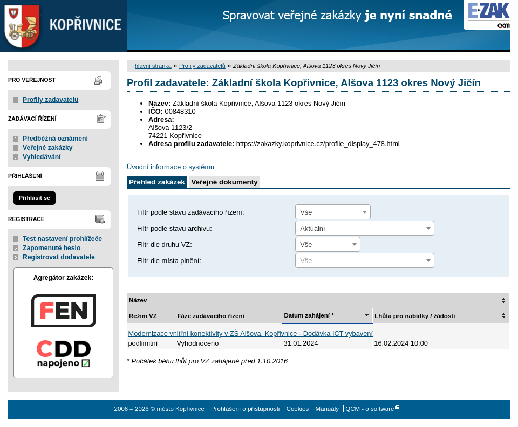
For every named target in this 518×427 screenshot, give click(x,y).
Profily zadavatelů (50, 100)
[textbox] (365, 260)
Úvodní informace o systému (170, 167)
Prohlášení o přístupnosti (245, 408)
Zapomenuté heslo (51, 248)
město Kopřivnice (63, 26)
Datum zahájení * (308, 315)
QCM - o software (369, 408)
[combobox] (333, 211)
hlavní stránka (153, 66)
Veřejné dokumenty (224, 182)
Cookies (298, 408)
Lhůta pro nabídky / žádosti (414, 316)
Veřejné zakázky (48, 147)
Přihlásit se (34, 198)
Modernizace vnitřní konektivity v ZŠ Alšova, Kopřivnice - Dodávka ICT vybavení (250, 333)
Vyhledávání (42, 157)
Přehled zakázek (157, 182)
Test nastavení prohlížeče (62, 239)
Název (138, 300)
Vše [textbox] (306, 212)
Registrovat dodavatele (59, 257)
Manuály (327, 408)
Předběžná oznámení (55, 138)
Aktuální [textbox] (312, 228)
